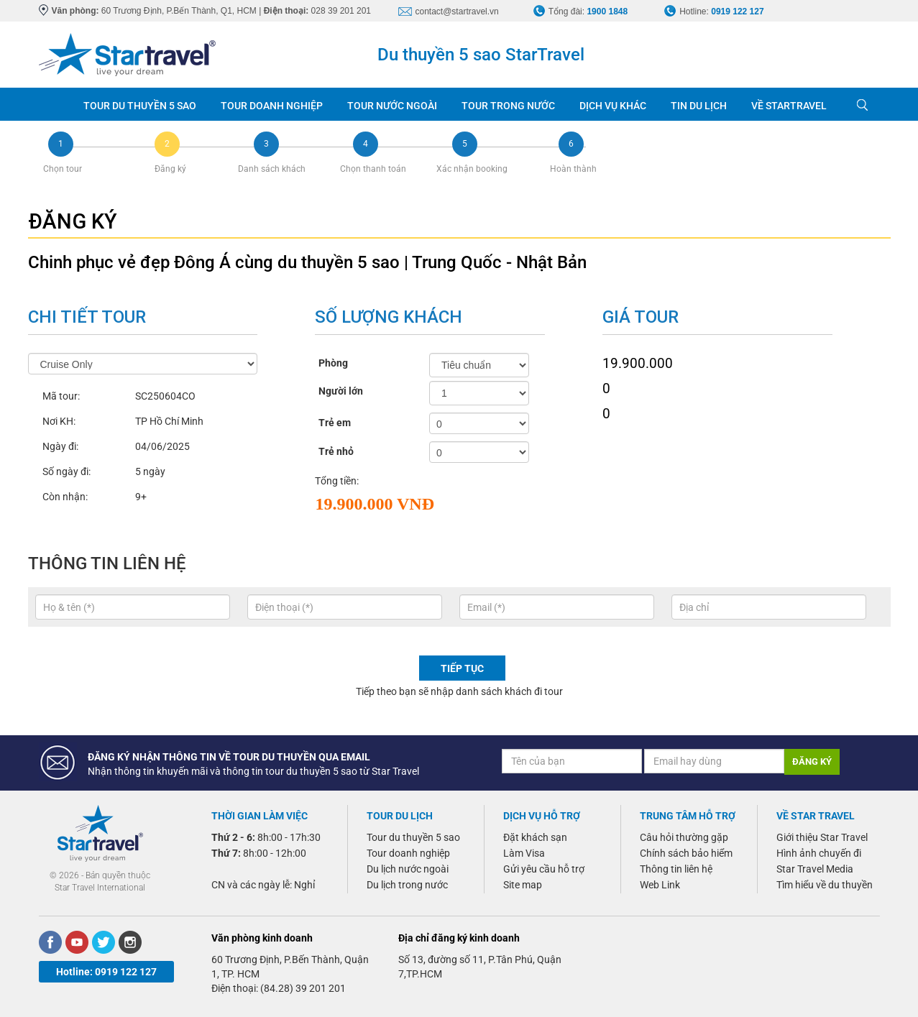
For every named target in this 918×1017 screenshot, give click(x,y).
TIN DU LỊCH (699, 105)
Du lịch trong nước (407, 885)
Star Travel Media (814, 869)
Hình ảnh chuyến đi (818, 853)
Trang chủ (55, 104)
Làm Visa (524, 853)
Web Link (660, 885)
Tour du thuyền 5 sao (413, 837)
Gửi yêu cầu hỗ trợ (543, 869)
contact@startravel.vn (457, 11)
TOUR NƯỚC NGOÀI (392, 105)
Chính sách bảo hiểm (686, 853)
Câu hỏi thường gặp (684, 837)
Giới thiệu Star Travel (822, 837)
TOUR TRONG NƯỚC (508, 105)
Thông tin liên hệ (676, 869)
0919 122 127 (737, 11)
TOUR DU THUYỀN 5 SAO (139, 105)
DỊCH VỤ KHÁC (612, 105)
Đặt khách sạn (535, 837)
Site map (522, 885)
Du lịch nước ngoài (408, 869)
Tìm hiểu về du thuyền (824, 885)
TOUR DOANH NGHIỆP (272, 105)
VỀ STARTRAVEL (789, 105)
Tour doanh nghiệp (408, 853)
